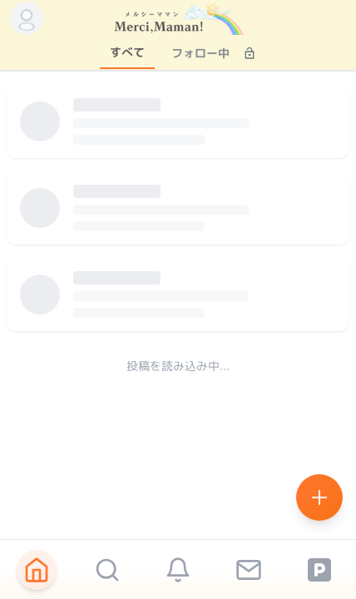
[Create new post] (319, 497)
